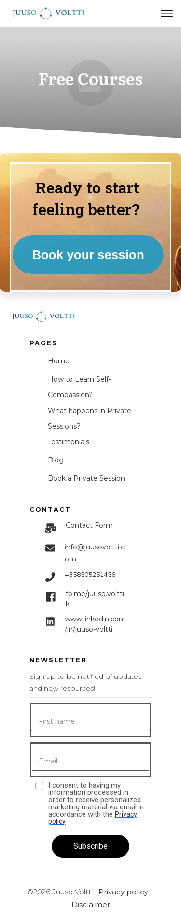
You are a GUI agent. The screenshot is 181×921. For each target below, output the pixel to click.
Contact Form (89, 525)
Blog (56, 460)
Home (59, 361)
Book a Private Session (86, 478)
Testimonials (68, 441)
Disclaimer (90, 904)
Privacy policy (123, 891)
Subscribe (90, 845)
